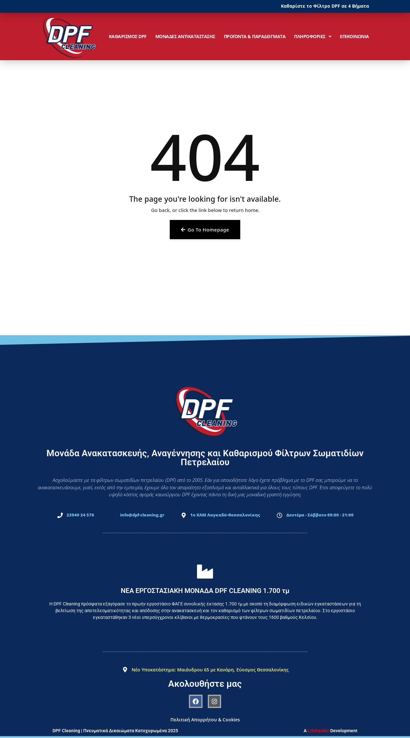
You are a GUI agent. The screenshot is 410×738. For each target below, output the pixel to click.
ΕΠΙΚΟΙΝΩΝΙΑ (354, 36)
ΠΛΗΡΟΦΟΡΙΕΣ (312, 36)
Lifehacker (318, 730)
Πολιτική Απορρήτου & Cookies (205, 720)
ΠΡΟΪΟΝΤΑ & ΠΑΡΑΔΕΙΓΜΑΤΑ (255, 36)
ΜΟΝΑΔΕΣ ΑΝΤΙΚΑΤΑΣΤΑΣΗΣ (185, 36)
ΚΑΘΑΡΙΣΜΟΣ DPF (128, 36)
